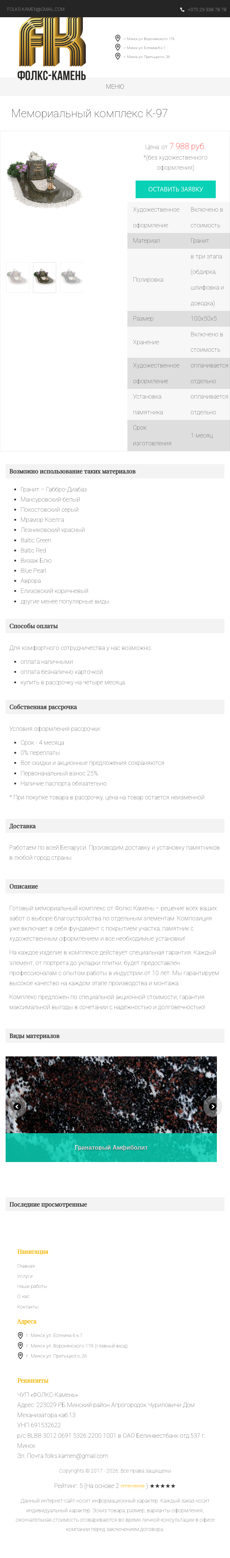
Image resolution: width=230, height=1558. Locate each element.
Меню (115, 86)
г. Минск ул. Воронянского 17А (149, 39)
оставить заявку (175, 189)
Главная (26, 1266)
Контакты (27, 1307)
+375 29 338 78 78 (203, 9)
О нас (23, 1297)
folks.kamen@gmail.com (35, 9)
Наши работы (32, 1286)
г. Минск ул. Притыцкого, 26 (147, 57)
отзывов (133, 1485)
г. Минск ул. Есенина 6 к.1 (144, 48)
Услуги (25, 1276)
